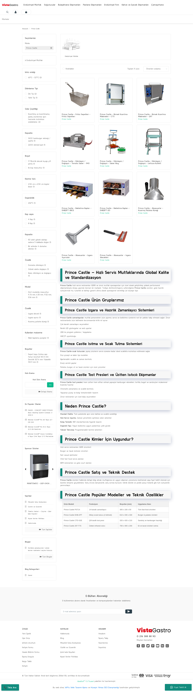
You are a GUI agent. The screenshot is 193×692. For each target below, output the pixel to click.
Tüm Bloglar (46, 557)
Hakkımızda (64, 634)
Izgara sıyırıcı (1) (34, 318)
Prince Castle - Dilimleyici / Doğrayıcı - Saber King (111, 165)
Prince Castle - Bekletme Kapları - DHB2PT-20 (115, 214)
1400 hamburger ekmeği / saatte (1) (39, 140)
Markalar (5, 19)
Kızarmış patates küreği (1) (38, 322)
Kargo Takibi (26, 662)
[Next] (52, 469)
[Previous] (25, 469)
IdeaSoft (81, 681)
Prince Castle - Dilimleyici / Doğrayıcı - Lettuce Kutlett (150, 165)
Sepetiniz (102, 648)
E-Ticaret (90, 682)
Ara (50, 385)
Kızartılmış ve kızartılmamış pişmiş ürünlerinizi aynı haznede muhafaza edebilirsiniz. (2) (38, 118)
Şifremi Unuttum (28, 643)
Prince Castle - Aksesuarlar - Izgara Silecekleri (115, 263)
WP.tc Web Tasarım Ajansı (76, 688)
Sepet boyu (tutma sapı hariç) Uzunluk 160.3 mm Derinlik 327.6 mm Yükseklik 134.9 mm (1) (39, 359)
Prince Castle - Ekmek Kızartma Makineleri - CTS (113, 116)
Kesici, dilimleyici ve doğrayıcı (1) (39, 275)
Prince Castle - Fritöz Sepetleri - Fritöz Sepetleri (76, 116)
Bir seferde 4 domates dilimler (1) (37, 248)
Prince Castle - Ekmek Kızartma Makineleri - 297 (152, 116)
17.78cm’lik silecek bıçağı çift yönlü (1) (39, 163)
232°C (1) (32, 203)
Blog (62, 639)
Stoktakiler (70, 70)
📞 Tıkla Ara (10, 687)
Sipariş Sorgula (28, 657)
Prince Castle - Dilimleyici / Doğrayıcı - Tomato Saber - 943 (75, 165)
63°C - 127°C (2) (35, 78)
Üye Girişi (26, 639)
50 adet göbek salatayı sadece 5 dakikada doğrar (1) (39, 241)
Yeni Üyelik (26, 634)
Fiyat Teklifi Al (178, 687)
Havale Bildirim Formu (30, 653)
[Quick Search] (35, 385)
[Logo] (10, 4)
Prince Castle (38, 29)
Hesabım (102, 634)
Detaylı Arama (45, 392)
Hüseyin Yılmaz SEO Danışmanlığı (105, 688)
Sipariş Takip (103, 639)
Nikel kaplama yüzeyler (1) (38, 338)
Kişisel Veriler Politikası (69, 657)
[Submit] (128, 612)
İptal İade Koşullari (67, 653)
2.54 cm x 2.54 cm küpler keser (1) (38, 186)
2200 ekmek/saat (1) (36, 145)
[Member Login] (15, 12)
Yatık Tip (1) (32, 98)
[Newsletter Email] (96, 612)
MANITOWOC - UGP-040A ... (39, 484)
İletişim (25, 666)
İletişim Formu (27, 648)
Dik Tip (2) (32, 94)
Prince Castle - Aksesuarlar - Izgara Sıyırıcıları (77, 263)
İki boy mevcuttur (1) (36, 168)
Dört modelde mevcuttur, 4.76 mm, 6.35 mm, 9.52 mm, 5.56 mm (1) (40, 295)
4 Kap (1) (31, 220)
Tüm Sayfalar (45, 530)
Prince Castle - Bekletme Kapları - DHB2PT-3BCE (76, 214)
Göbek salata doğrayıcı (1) (38, 270)
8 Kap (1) (31, 224)
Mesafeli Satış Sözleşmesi (70, 643)
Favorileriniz (103, 643)
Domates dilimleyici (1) (37, 266)
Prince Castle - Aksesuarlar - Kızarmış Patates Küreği (150, 214)
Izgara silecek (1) (34, 314)
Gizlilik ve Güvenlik (68, 648)
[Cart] (28, 12)
